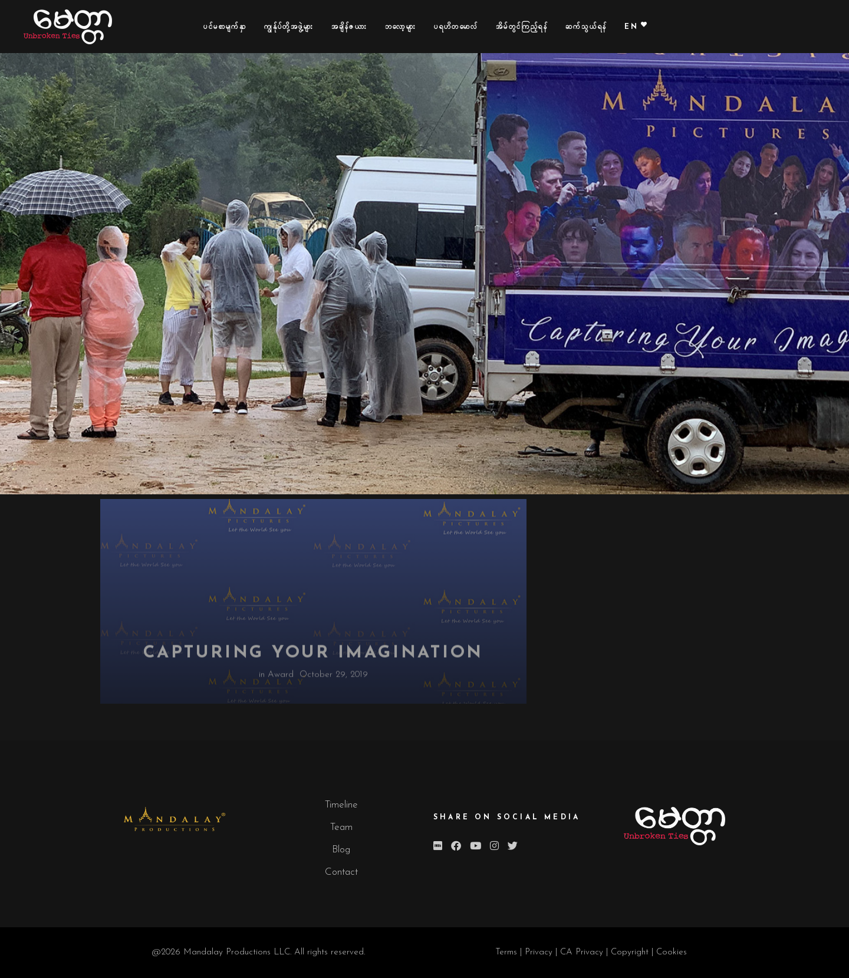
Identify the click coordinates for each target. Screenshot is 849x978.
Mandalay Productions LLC (236, 952)
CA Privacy (581, 952)
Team (341, 827)
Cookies (671, 952)
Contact (341, 872)
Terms (506, 952)
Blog (341, 850)
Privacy (540, 952)
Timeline (341, 805)
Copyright (631, 952)
